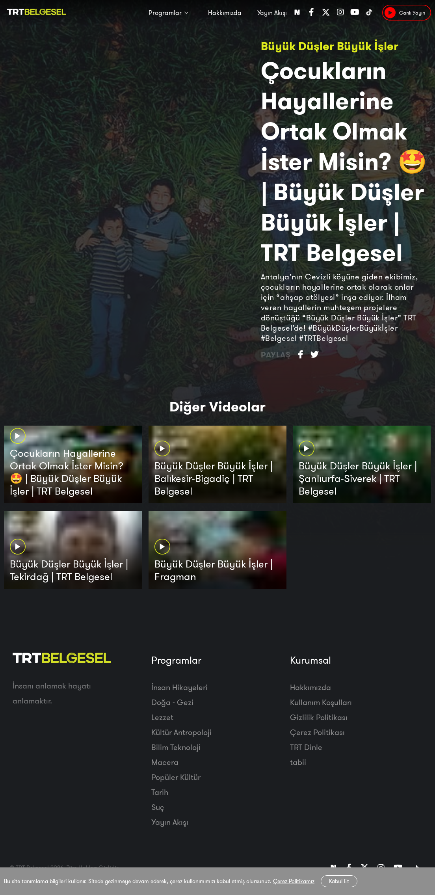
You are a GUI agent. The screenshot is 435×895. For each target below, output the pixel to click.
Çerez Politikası (317, 732)
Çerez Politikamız (293, 881)
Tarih (159, 792)
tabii (298, 762)
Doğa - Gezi (172, 702)
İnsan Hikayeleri (179, 687)
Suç (157, 807)
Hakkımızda (225, 13)
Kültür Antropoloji (181, 732)
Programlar (165, 13)
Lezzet (162, 717)
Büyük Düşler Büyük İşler (329, 46)
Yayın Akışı (272, 13)
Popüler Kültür (176, 777)
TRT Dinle (306, 747)
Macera (164, 762)
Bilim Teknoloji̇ (176, 747)
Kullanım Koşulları (321, 702)
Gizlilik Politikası (319, 717)
